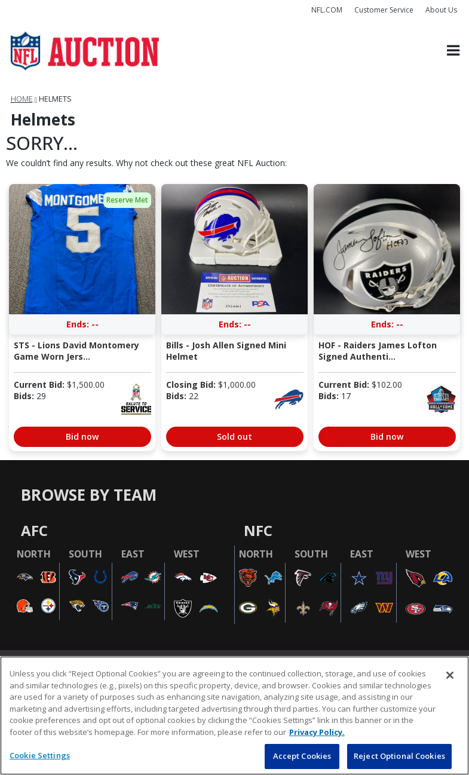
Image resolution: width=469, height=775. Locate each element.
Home (22, 99)
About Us (441, 10)
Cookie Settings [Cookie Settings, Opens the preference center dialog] (40, 755)
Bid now (82, 436)
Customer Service (383, 10)
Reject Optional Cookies (399, 756)
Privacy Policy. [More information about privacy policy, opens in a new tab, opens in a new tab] (317, 732)
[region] (234, 715)
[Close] (450, 675)
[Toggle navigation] (453, 51)
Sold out (234, 436)
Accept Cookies (302, 756)
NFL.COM (326, 10)
